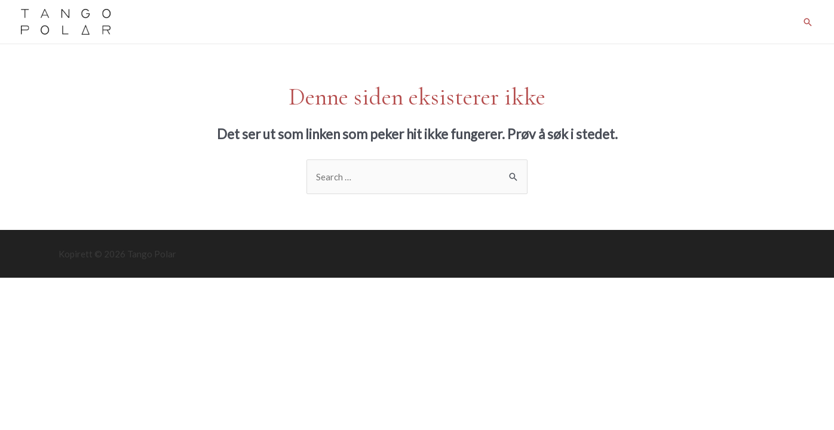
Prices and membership (326, 22)
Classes (248, 22)
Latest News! (522, 22)
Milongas (459, 22)
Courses (406, 22)
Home (203, 22)
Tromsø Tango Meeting (613, 22)
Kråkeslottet (702, 22)
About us (763, 22)
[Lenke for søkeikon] (807, 22)
